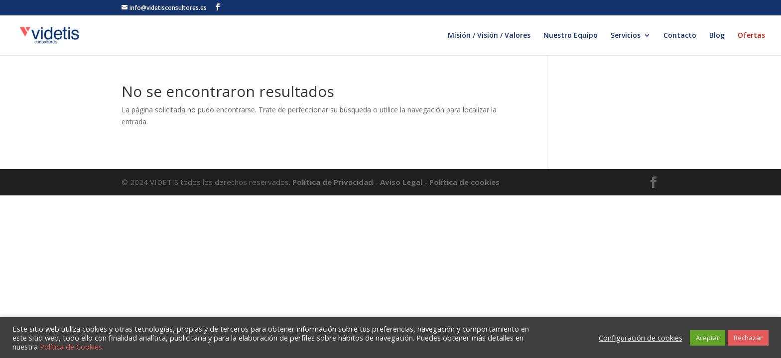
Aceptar (707, 337)
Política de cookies (464, 182)
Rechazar (748, 337)
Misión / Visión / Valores (489, 36)
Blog (717, 36)
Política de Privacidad (333, 182)
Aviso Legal (401, 182)
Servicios (626, 36)
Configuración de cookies (640, 337)
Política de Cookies (71, 347)
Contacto (679, 36)
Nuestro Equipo (570, 36)
